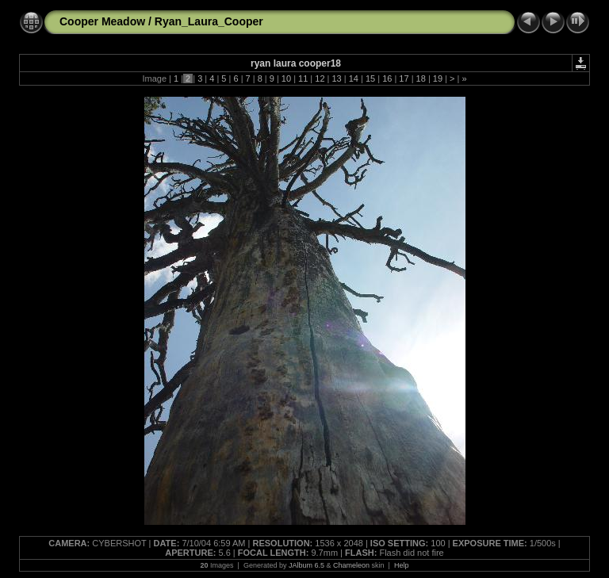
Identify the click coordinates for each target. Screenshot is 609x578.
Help (401, 565)
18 (421, 78)
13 (336, 78)
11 (303, 78)
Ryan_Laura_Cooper (209, 21)
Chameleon (351, 565)
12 (319, 78)
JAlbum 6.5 (306, 565)
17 (403, 78)
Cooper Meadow (102, 21)
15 (370, 78)
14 (354, 78)
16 (387, 78)
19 (438, 78)
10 (286, 78)
